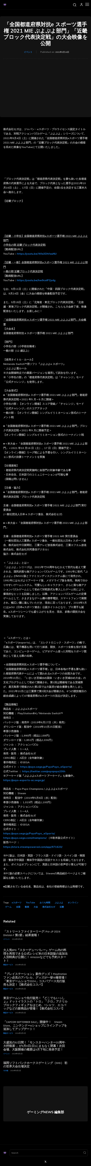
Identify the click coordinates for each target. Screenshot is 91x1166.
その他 (5, 1070)
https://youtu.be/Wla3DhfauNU (37, 253)
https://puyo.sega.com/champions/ (25, 837)
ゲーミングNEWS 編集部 (45, 1112)
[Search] (85, 1153)
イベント (28, 51)
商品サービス (8, 965)
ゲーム (8, 906)
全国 (18, 906)
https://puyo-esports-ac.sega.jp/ (24, 780)
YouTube (30, 902)
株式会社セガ (48, 906)
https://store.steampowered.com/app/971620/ (32, 846)
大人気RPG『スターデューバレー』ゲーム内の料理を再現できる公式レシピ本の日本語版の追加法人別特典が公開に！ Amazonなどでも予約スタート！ (35, 955)
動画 (27, 906)
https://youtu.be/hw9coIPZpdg (36, 280)
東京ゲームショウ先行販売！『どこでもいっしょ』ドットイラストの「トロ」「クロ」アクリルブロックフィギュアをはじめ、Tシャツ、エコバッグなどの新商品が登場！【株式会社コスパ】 (35, 1003)
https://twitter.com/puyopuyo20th (43, 771)
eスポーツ (16, 902)
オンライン (73, 902)
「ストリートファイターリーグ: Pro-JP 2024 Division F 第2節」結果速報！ (31, 933)
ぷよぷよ (59, 902)
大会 (36, 906)
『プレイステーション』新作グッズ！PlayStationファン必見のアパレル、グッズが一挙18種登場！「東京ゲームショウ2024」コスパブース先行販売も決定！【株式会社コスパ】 (35, 979)
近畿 (62, 906)
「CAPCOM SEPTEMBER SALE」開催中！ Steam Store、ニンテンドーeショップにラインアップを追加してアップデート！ (35, 1025)
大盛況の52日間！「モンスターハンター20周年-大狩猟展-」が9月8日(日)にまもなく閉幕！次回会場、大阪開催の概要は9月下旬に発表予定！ (34, 1046)
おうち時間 (45, 902)
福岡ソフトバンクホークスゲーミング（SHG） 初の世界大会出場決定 (35, 1065)
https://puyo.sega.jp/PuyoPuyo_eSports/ (46, 766)
